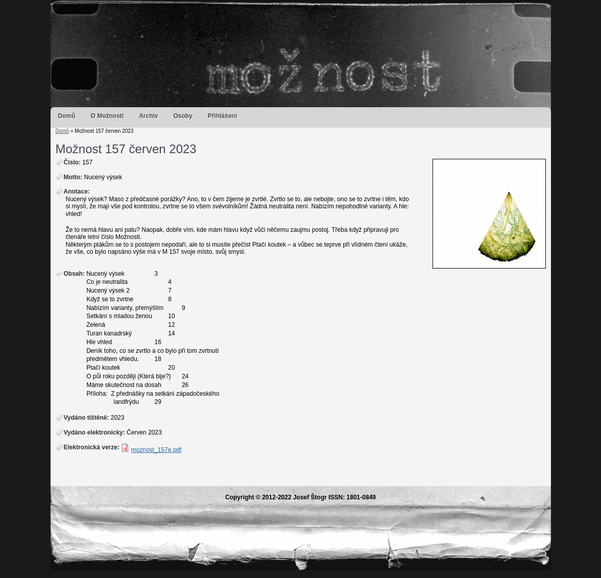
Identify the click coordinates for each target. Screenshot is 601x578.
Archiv (148, 115)
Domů (67, 115)
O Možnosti (107, 115)
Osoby (183, 115)
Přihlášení (222, 115)
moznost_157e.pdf (156, 449)
